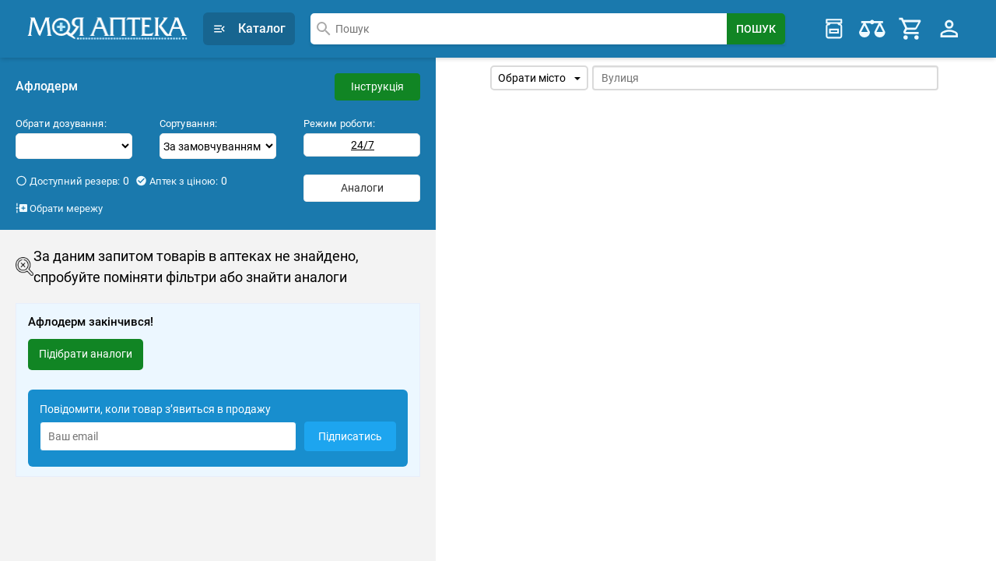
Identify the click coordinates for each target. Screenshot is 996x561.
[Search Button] (756, 28)
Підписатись (350, 436)
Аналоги (362, 188)
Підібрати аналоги (85, 354)
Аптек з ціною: (181, 181)
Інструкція (377, 86)
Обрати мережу (59, 208)
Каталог (249, 28)
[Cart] (911, 28)
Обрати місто (539, 78)
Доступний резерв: (72, 181)
